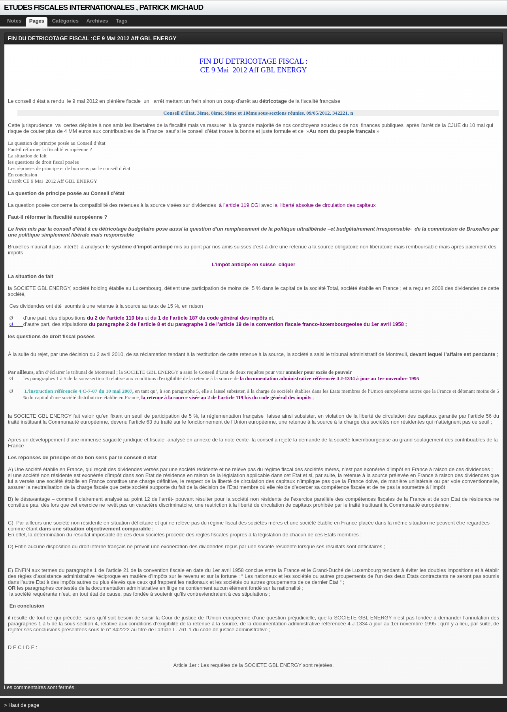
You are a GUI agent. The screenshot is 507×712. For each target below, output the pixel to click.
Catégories (65, 21)
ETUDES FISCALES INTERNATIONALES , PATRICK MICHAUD (103, 7)
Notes (14, 21)
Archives (97, 21)
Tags (121, 21)
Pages (36, 21)
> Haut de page (21, 705)
